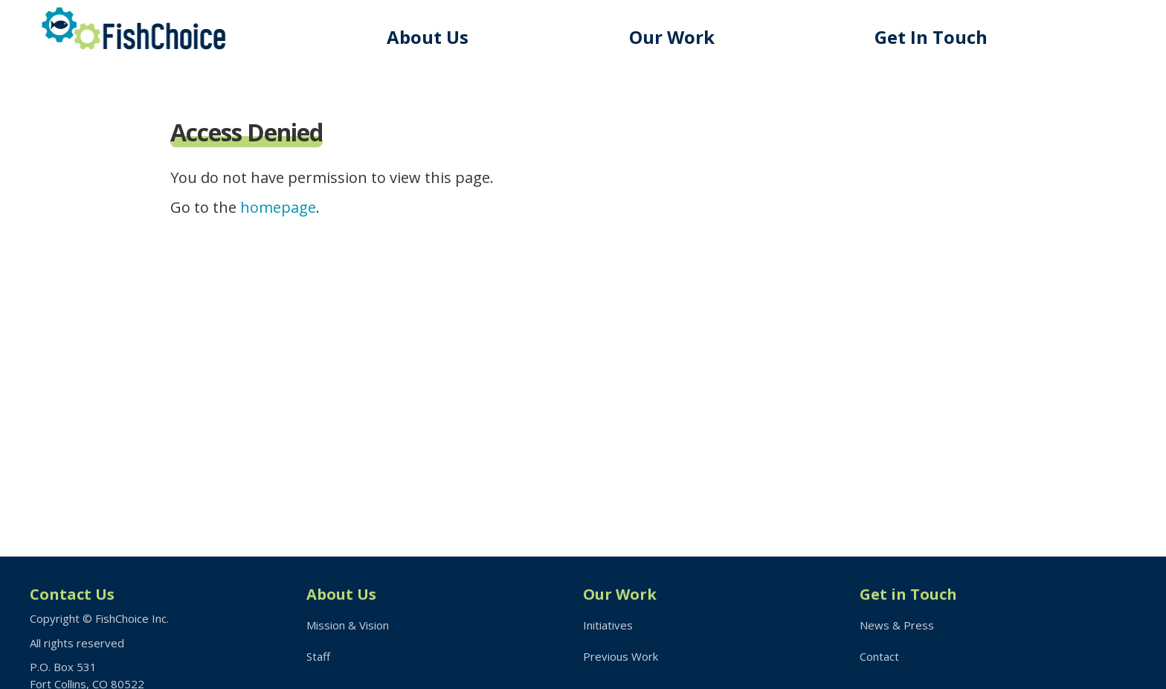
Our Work (672, 37)
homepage (278, 207)
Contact (879, 656)
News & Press (897, 625)
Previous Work (620, 656)
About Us (427, 37)
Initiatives (608, 625)
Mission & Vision (347, 625)
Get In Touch (931, 37)
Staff (318, 656)
